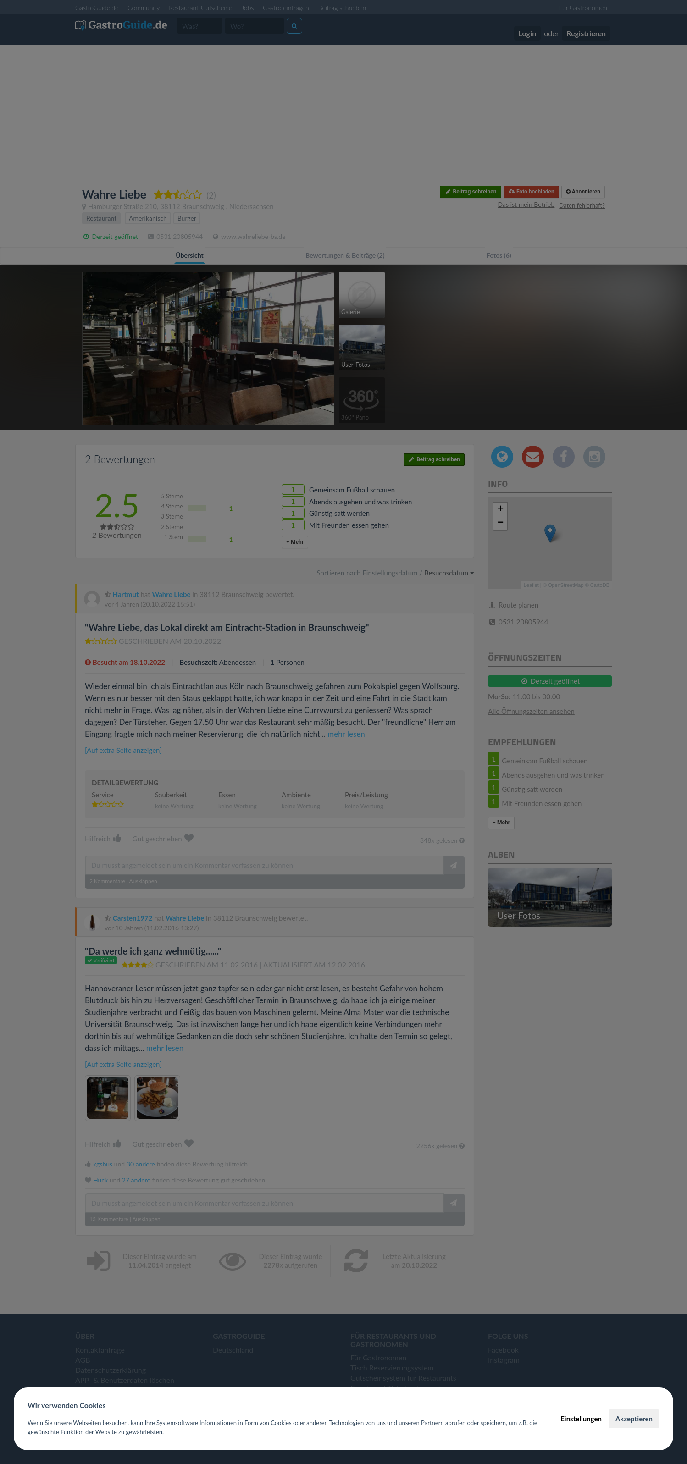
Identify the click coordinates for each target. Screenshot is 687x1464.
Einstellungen (581, 1418)
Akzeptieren (634, 1418)
